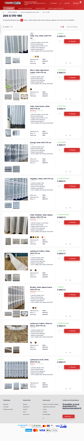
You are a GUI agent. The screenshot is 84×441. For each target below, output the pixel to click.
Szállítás (45, 411)
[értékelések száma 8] (36, 291)
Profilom (25, 409)
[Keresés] (54, 3)
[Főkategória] (3, 12)
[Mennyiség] (59, 41)
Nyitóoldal (5, 404)
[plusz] (62, 40)
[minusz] (62, 42)
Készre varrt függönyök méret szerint (30, 12)
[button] (9, 8)
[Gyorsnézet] (70, 63)
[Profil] (67, 3)
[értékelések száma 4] (36, 364)
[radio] (61, 26)
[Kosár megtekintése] (76, 3)
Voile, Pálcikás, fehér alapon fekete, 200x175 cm (41, 216)
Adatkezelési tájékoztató (49, 406)
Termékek (5, 406)
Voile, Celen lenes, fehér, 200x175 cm (40, 107)
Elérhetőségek (46, 414)
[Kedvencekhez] (66, 63)
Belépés (25, 404)
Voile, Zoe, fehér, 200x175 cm (40, 37)
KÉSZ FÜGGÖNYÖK (12, 12)
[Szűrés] (1, 29)
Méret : (32, 61)
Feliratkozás (67, 416)
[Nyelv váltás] (60, 3)
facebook (43, 418)
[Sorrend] (73, 26)
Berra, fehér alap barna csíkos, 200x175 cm (39, 71)
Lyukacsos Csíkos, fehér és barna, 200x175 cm (41, 324)
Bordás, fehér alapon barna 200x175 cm (41, 288)
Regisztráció (26, 406)
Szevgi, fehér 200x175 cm (40, 143)
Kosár (24, 411)
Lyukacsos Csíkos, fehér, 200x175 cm (40, 252)
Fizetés (44, 409)
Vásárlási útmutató (40, 8)
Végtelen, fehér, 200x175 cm (41, 179)
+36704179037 (28, 3)
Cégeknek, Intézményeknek (25, 8)
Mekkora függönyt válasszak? (56, 8)
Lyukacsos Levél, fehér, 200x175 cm (39, 361)
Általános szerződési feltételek (51, 404)
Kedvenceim (26, 414)
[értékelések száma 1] (36, 110)
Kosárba (73, 41)
